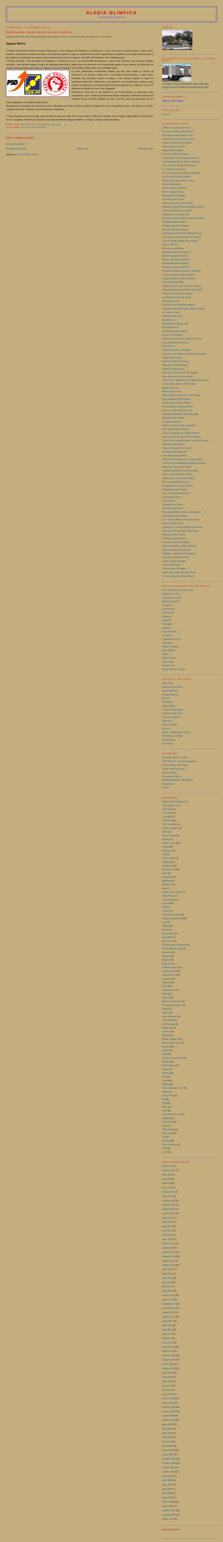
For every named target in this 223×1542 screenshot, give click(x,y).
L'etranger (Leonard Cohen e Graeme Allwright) (183, 218)
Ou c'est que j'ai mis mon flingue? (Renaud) (181, 173)
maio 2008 (166, 1489)
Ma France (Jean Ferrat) (172, 508)
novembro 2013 (169, 1205)
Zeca (164, 1152)
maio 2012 (166, 1282)
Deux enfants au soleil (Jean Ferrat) (177, 376)
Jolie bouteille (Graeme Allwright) (177, 210)
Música (165, 1046)
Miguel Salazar (168, 706)
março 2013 (167, 1239)
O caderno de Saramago (172, 709)
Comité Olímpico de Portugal (175, 765)
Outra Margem (168, 650)
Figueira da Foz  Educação (173, 801)
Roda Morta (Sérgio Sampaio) (175, 229)
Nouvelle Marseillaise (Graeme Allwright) (180, 414)
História (165, 997)
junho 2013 (167, 1226)
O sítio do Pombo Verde (172, 713)
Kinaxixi (166, 698)
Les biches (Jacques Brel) (173, 199)
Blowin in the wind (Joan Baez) (176, 259)
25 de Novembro (169, 824)
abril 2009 (166, 1441)
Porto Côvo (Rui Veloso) (173, 523)
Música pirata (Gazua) (171, 391)
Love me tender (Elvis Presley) (175, 342)
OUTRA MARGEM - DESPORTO (177, 780)
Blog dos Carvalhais (171, 601)
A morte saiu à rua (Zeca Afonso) (176, 403)
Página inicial (82, 148)
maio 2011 (166, 1334)
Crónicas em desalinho (33, 127)
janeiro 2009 (167, 1454)
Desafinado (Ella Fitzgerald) (174, 452)
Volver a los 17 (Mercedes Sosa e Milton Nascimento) (185, 380)
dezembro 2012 (168, 1252)
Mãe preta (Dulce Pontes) (173, 418)
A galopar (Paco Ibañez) (172, 504)
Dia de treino (167, 941)
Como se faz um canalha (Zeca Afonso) (179, 165)
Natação (165, 1050)
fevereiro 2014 (168, 1192)
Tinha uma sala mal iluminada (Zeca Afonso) (181, 237)
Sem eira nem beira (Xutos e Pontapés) (179, 425)
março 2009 (167, 1446)
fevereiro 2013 (168, 1243)
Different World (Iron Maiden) (175, 263)
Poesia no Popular (170, 724)
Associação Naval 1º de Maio (175, 757)
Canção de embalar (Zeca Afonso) (177, 448)
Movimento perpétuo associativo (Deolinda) (181, 271)
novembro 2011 (169, 1308)
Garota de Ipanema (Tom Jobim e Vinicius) (180, 161)
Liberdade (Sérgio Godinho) (174, 222)
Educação (166, 956)
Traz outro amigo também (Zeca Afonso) (179, 241)
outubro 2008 (168, 1467)
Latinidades (167, 624)
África (165, 832)
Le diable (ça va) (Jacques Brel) (176, 214)
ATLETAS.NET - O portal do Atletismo (179, 761)
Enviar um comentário (15, 144)
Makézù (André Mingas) (172, 150)
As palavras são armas (171, 597)
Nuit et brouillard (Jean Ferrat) (175, 482)
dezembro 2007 (168, 1510)
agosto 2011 (167, 1321)
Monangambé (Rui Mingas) (174, 195)
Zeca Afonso (167, 743)
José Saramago (168, 1024)
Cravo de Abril (168, 609)
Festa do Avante (169, 971)
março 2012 (167, 1291)
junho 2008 (167, 1484)
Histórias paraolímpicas (172, 1005)
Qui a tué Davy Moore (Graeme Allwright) (180, 519)
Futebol (165, 982)
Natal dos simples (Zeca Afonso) (176, 550)
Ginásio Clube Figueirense (173, 769)
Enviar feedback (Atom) (27, 154)
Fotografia (166, 979)
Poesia (165, 1080)
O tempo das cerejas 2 (171, 639)
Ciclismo (166, 911)
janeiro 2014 (167, 1196)
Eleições (165, 960)
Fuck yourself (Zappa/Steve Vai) (176, 493)
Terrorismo (167, 1133)
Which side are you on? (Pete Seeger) (178, 478)
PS (163, 1099)
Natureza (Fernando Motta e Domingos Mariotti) (183, 207)
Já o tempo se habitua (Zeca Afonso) (178, 131)
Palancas (166, 1069)
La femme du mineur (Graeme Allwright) (180, 470)
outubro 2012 (168, 1261)
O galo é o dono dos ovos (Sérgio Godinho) (181, 433)
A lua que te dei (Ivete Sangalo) (175, 542)
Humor (165, 1013)
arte (163, 854)
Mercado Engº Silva (170, 1043)
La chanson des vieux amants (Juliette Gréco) (181, 233)
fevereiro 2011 (168, 1347)
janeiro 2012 (167, 1299)
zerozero (166, 787)
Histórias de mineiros (171, 1001)
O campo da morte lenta (172, 1058)
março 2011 (167, 1342)
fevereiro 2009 (168, 1450)
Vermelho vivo (168, 665)
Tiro (164, 1137)
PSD (164, 1103)
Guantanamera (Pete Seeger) (174, 489)
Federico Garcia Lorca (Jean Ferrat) (177, 203)
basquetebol (167, 877)
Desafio (165, 930)
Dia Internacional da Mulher (174, 945)
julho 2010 (166, 1377)
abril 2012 (166, 1286)
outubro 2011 (168, 1312)
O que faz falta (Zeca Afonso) (175, 516)
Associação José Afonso (172, 687)
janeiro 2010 (167, 1403)
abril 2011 (166, 1338)
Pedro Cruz (167, 721)
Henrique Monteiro (170, 694)
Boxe (164, 888)
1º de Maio (167, 817)
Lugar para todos (169, 631)
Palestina (166, 1073)
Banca (165, 873)
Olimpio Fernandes (170, 646)
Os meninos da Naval (171, 776)
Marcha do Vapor (169, 772)
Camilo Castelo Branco (172, 892)
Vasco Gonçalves (169, 1144)
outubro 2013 (168, 1209)
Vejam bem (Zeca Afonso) (173, 444)
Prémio (165, 1092)
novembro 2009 (169, 1411)
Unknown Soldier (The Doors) (175, 361)
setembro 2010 (168, 1368)
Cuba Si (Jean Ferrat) (171, 565)
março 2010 (167, 1394)
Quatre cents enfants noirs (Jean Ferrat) (179, 572)
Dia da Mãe (167, 937)
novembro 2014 (169, 1170)
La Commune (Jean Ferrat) (173, 169)
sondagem (166, 1118)
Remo (164, 1107)
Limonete (166, 628)
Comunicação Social (171, 914)
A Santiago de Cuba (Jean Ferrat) (176, 297)
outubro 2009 (168, 1416)
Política (165, 1084)
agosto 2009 (167, 1424)
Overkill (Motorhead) (171, 184)
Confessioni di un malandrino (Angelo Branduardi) (184, 463)
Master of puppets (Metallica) (175, 256)
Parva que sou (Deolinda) (173, 248)
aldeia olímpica (111, 12)
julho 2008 (166, 1480)
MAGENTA (167, 702)
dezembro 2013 (168, 1200)
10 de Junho (167, 809)
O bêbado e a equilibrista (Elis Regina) (179, 553)
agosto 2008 (167, 1476)
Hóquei (165, 1009)
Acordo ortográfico (170, 828)
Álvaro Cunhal (168, 835)
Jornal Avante (168, 1020)
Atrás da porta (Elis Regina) (174, 568)
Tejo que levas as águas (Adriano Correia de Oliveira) (185, 440)
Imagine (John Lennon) (172, 357)
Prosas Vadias (168, 662)
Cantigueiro (167, 605)
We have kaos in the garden (174, 669)
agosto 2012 (167, 1269)
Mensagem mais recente (16, 148)
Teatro (165, 1125)
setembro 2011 (168, 1317)
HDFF (165, 994)
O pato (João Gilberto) (172, 497)
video (164, 1148)
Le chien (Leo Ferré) (171, 312)
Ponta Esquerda (169, 658)
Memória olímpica (170, 1039)
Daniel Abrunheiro (170, 691)
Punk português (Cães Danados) (176, 399)
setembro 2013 (168, 1213)
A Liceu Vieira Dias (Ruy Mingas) (177, 143)
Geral (164, 986)
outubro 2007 (168, 1519)
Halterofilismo (168, 990)
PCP (164, 1076)
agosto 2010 (167, 1372)
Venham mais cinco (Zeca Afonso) (177, 293)
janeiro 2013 (167, 1248)
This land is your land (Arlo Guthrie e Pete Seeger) (184, 354)
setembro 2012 (168, 1265)
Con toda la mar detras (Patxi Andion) (178, 305)
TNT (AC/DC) (168, 346)
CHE (164, 907)
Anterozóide (167, 683)
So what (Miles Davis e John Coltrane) (179, 384)
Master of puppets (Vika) (173, 192)
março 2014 (167, 1187)
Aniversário (167, 851)
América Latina (169, 843)
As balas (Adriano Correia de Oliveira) (179, 278)
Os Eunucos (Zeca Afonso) (173, 534)
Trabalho (166, 1141)
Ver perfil (166, 114)
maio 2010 (166, 1385)
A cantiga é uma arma (171, 422)
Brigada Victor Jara (170, 388)
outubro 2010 (168, 1364)
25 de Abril (167, 820)
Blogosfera (167, 884)
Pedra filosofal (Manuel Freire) (175, 429)
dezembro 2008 (168, 1459)
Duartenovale (168, 612)
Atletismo (166, 862)
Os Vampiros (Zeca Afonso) (174, 538)
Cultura (165, 926)
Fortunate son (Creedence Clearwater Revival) (182, 338)
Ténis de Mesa (168, 1129)
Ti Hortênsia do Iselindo (172, 736)
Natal (164, 1054)
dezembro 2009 (168, 1407)
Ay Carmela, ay (168, 500)
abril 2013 (166, 1235)
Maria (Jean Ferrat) (170, 327)
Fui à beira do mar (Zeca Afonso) (176, 176)
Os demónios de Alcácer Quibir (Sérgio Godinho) (183, 308)
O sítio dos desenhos (171, 717)
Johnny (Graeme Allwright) (174, 561)
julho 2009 (166, 1429)
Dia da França (168, 933)
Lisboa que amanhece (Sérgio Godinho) (179, 546)
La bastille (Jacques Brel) (173, 282)
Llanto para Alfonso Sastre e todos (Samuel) (181, 437)
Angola (165, 847)
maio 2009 (166, 1437)
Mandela (166, 1035)
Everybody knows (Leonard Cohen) (177, 485)
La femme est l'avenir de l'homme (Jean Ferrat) (182, 527)
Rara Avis (166, 728)
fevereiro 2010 (168, 1398)
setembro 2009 (168, 1420)
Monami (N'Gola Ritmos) (173, 369)
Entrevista (166, 963)
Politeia (165, 654)
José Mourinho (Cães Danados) (175, 226)
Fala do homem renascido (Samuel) (177, 406)
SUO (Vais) (167, 1122)
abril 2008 (166, 1493)
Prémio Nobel (168, 1095)
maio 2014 (166, 1179)
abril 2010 (166, 1390)
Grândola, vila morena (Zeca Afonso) (178, 139)
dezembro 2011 (168, 1304)
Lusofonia (166, 1031)
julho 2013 (166, 1222)
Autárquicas (167, 866)
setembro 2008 (168, 1472)
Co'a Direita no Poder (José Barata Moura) (180, 158)
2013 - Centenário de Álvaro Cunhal (178, 590)
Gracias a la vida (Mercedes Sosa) (177, 410)
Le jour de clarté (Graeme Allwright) (178, 275)
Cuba (164, 922)
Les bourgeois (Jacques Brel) (174, 455)
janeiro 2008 (167, 1506)
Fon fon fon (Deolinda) (172, 335)
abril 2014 (166, 1183)
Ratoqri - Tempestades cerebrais (176, 732)
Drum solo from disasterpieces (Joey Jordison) (182, 459)
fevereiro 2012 (168, 1295)
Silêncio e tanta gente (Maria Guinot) (178, 180)
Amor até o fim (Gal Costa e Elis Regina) (180, 372)
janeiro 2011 (167, 1351)
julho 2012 (166, 1274)
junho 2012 (167, 1278)
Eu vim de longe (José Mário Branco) (178, 576)
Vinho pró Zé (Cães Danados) (175, 365)
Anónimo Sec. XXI (170, 594)
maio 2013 (166, 1230)
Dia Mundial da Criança (172, 948)
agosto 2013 (167, 1218)
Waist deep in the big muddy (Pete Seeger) (180, 531)
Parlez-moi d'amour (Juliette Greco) (177, 135)
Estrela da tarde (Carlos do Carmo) (177, 474)
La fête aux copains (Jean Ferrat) (176, 128)
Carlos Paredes (168, 899)
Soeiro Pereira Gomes (171, 1114)
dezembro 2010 (168, 1355)
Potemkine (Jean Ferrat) (172, 316)
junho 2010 (167, 1381)
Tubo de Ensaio (169, 740)
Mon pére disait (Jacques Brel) (175, 323)
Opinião (165, 1061)
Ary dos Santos (168, 858)
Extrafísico (167, 616)
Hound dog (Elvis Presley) (173, 146)
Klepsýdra (166, 620)
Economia (166, 952)
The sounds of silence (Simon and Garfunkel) (181, 512)
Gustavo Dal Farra (170, 244)
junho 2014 (167, 1175)
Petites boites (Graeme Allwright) (176, 467)
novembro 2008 (169, 1463)
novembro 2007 (169, 1515)
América (166, 839)
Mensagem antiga (145, 148)
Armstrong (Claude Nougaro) (175, 331)
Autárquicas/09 (168, 869)
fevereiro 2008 (168, 1502)
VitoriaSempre (168, 784)
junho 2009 (167, 1433)
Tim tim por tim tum (171, 301)
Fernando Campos (170, 967)
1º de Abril (166, 813)
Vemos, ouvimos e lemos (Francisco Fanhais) (181, 286)
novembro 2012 (169, 1256)
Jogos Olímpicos (169, 1016)
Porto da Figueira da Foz (173, 1088)
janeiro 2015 (167, 1166)
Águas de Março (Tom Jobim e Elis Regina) (181, 395)
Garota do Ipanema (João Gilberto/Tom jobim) (182, 290)
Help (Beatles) (168, 320)
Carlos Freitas (168, 896)
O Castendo (167, 635)
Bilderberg (166, 881)
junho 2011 (167, 1329)
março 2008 (167, 1497)
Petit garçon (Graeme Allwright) (176, 350)
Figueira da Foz (169, 975)
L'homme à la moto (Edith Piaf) (176, 267)
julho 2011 (166, 1325)
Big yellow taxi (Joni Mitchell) (175, 557)
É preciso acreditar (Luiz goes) (175, 154)
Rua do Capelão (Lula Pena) (174, 188)
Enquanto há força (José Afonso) (176, 252)
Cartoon (165, 903)
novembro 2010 (169, 1360)
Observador (167, 643)
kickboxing (167, 1028)
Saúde (164, 1110)
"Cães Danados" (169, 805)
